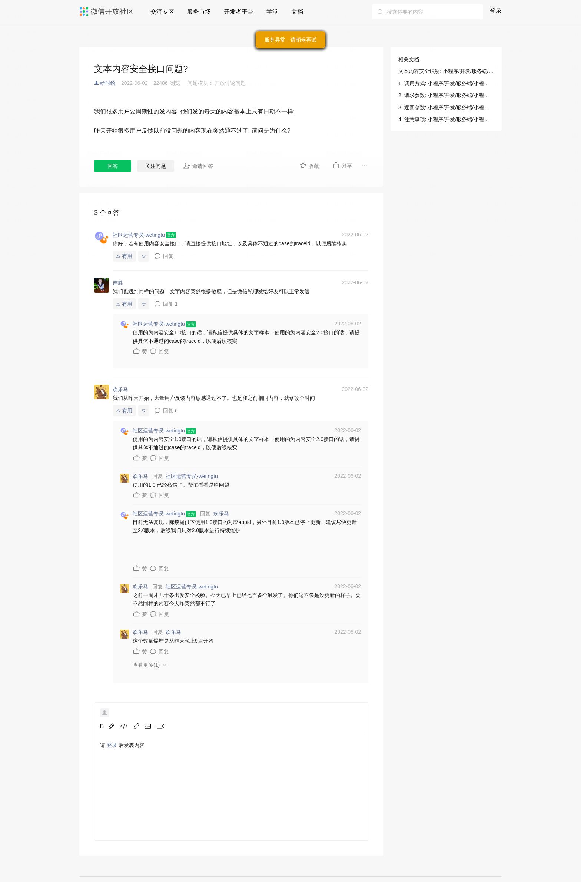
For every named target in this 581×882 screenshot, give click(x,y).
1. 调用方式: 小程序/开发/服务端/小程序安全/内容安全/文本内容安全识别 (446, 83)
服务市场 (199, 12)
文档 (297, 12)
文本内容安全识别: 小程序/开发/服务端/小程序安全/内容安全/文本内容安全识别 (446, 71)
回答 (112, 166)
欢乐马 (221, 514)
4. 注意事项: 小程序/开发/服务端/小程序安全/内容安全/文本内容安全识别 (446, 119)
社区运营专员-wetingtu (192, 476)
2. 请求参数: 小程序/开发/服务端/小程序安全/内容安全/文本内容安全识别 (446, 95)
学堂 (272, 12)
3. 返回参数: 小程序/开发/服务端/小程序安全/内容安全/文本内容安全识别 (446, 107)
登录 (496, 10)
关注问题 (155, 166)
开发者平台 (238, 12)
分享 (342, 165)
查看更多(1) (146, 665)
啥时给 (108, 83)
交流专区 (162, 12)
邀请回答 (198, 166)
